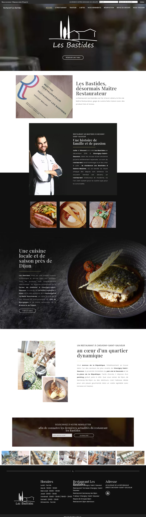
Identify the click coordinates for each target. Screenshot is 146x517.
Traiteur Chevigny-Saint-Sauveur (86, 496)
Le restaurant (61, 8)
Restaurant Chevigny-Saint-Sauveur (87, 485)
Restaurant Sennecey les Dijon (85, 493)
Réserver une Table (73, 57)
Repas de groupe (123, 8)
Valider (142, 2)
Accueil (49, 8)
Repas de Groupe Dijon (82, 499)
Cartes (82, 8)
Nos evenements (94, 8)
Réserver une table (87, 110)
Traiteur (72, 8)
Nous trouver (139, 8)
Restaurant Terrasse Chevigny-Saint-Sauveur (88, 489)
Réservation (109, 8)
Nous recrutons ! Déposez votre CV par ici (15, 2)
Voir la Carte (28, 310)
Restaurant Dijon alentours (83, 501)
